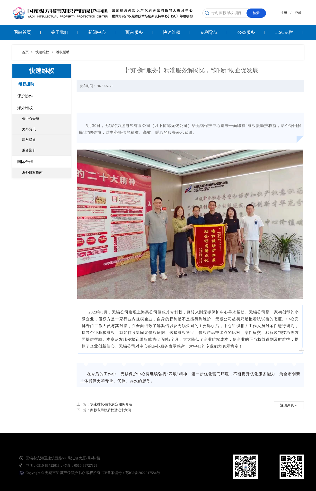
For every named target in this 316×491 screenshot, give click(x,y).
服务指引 (29, 150)
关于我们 (59, 32)
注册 (283, 13)
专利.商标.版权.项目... (235, 13)
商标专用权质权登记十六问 (110, 410)
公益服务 (246, 32)
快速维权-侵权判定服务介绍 (111, 404)
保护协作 (25, 96)
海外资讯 (29, 129)
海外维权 (25, 108)
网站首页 (22, 32)
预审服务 (134, 32)
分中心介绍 (30, 119)
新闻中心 (97, 32)
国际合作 (25, 162)
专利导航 (209, 32)
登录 (298, 13)
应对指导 (29, 140)
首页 (25, 52)
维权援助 (63, 52)
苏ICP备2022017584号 (142, 473)
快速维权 (171, 32)
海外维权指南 (32, 172)
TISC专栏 (284, 32)
